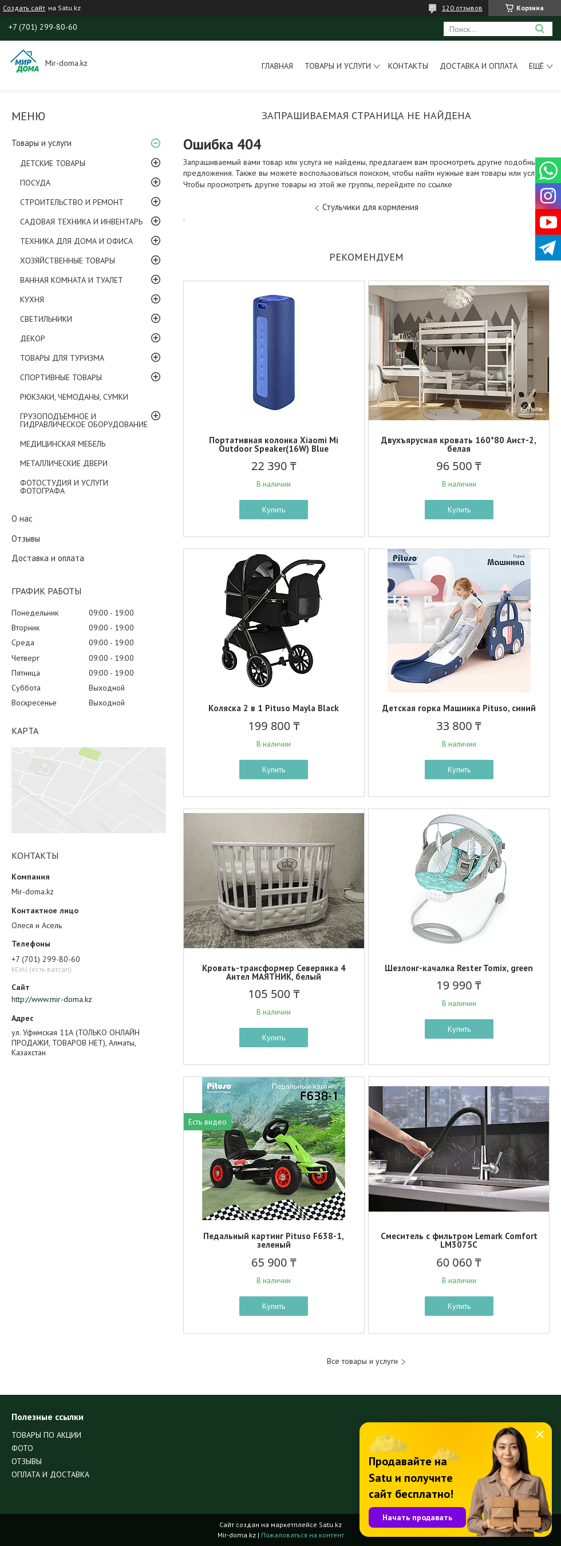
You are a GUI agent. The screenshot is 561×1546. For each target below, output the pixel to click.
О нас (22, 518)
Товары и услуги (338, 66)
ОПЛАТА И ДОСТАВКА (50, 1474)
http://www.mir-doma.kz (51, 999)
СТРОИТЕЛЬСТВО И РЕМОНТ (72, 202)
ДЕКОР (32, 338)
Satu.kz (330, 1524)
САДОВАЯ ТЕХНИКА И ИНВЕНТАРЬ (81, 221)
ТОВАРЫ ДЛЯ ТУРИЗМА (62, 358)
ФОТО (22, 1448)
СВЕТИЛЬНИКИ (46, 319)
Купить (273, 509)
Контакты (408, 66)
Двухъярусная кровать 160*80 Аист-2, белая (458, 444)
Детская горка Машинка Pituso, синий (459, 708)
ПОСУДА (35, 183)
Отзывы (25, 538)
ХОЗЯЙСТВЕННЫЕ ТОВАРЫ (67, 260)
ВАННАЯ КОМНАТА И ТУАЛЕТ (71, 280)
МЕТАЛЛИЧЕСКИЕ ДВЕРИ (64, 463)
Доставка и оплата (478, 66)
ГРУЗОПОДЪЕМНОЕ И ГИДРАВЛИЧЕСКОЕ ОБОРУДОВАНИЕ (84, 420)
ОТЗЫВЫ (26, 1461)
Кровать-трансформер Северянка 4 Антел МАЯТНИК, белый (274, 972)
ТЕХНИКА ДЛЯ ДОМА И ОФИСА (76, 241)
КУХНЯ (32, 299)
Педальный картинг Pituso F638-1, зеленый (273, 1240)
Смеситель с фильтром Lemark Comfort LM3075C (459, 1240)
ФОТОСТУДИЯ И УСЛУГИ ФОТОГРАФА (64, 487)
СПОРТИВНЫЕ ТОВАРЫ (61, 377)
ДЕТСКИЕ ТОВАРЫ (52, 163)
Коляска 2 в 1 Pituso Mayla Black (273, 708)
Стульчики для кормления (370, 207)
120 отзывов (462, 7)
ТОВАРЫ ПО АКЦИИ (46, 1435)
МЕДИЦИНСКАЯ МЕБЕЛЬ (62, 444)
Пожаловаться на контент (302, 1535)
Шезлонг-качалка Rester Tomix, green (459, 968)
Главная (277, 66)
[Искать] (539, 29)
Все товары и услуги (362, 1361)
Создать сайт (24, 8)
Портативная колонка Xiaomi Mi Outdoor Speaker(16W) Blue (273, 444)
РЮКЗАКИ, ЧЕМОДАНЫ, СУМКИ (74, 397)
